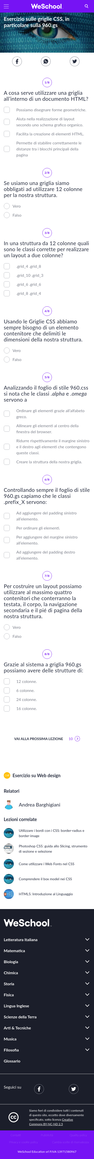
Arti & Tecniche (17, 1027)
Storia (9, 983)
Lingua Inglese (16, 1005)
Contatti (16, 1135)
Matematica (14, 950)
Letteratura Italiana (21, 939)
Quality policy (78, 1135)
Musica (10, 1038)
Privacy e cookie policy (23, 1142)
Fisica (9, 994)
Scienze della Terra (20, 1016)
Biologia (11, 961)
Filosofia (11, 1049)
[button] (6, 6)
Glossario (12, 1060)
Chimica (11, 972)
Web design (48, 775)
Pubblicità (47, 1135)
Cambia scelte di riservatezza (70, 1142)
